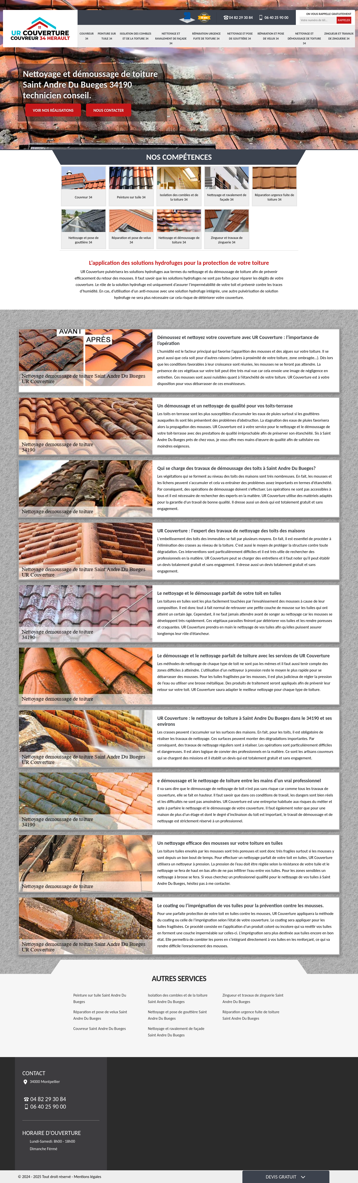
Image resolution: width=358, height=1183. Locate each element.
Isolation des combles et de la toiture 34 (135, 36)
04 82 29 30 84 (238, 17)
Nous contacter (108, 110)
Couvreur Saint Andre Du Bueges (99, 1028)
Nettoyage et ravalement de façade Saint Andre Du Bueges (176, 1031)
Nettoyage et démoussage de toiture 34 (304, 38)
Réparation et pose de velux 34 (271, 36)
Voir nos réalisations (53, 110)
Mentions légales (87, 1176)
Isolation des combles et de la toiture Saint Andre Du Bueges (178, 998)
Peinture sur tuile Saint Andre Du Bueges (99, 998)
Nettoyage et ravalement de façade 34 (170, 38)
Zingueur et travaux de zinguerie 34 (339, 36)
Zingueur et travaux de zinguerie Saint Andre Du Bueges (253, 998)
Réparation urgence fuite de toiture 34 (206, 36)
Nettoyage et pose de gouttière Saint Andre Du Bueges (177, 1015)
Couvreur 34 (87, 36)
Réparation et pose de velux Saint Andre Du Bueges (100, 1015)
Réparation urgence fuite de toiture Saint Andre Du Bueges (251, 1015)
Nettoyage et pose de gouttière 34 (240, 36)
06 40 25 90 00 (273, 17)
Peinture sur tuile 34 (107, 36)
